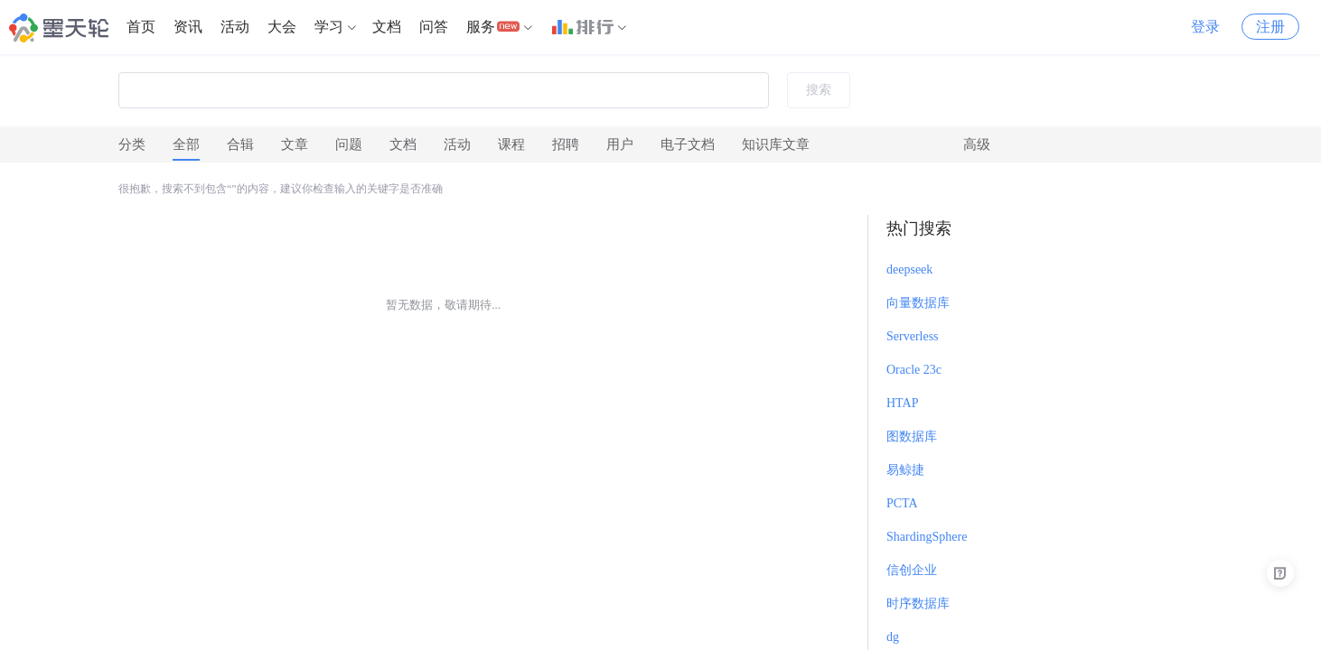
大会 (281, 26)
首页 (140, 26)
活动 (234, 26)
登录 (1205, 26)
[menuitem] (140, 27)
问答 (433, 26)
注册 (1270, 26)
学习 (328, 26)
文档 (386, 26)
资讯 (187, 26)
